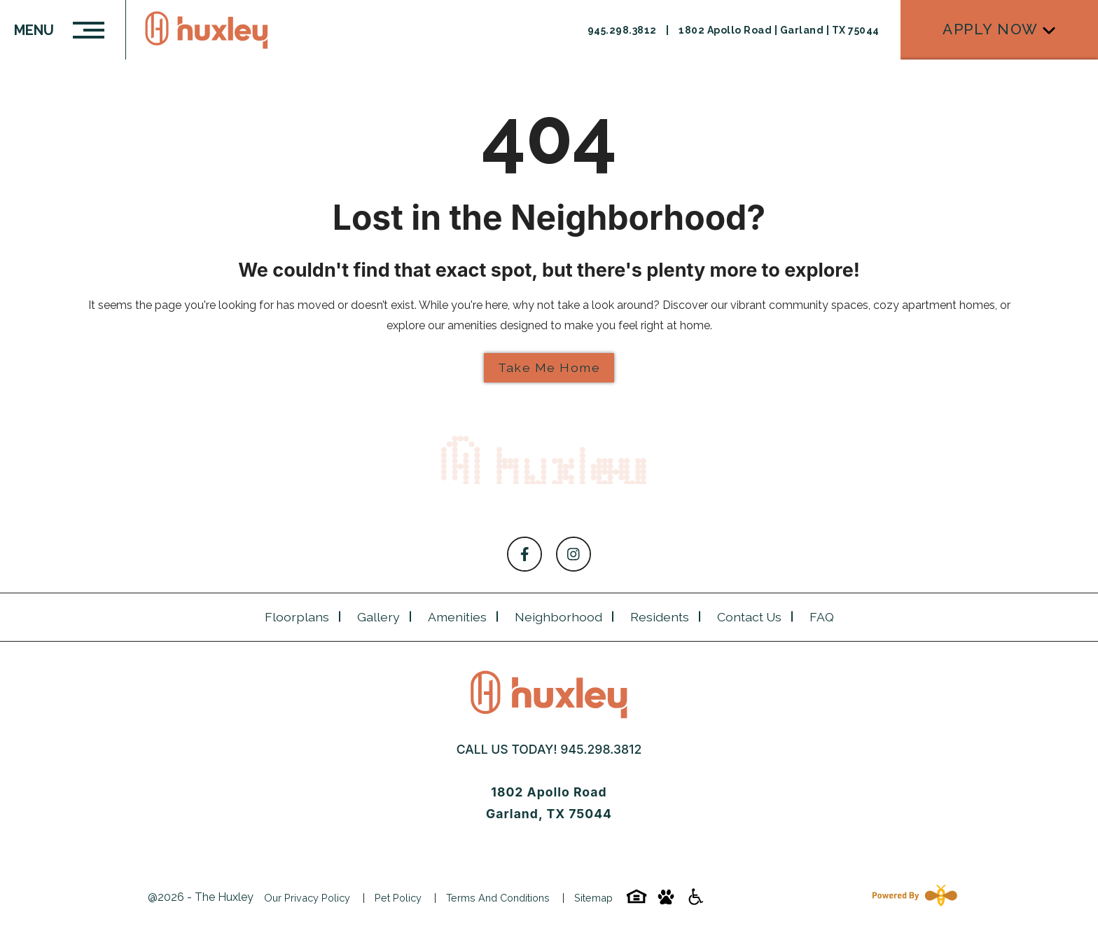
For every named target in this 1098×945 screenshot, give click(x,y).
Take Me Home (549, 367)
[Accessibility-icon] (695, 901)
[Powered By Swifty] (912, 897)
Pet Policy (398, 898)
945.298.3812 (600, 749)
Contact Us (749, 616)
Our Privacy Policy (307, 898)
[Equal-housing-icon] (636, 901)
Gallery (378, 616)
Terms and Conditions (498, 898)
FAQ (821, 616)
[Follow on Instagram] (573, 554)
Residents (659, 616)
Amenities (457, 616)
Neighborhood (558, 616)
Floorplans (297, 616)
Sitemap (593, 898)
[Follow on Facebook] (524, 554)
